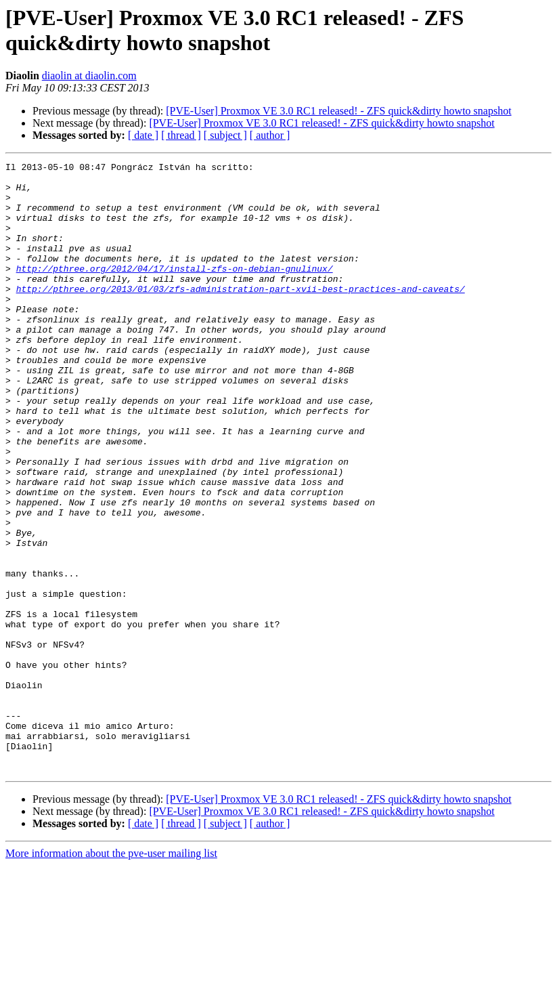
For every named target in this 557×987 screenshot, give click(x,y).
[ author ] (270, 135)
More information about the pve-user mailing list (111, 975)
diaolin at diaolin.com (89, 75)
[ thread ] (181, 135)
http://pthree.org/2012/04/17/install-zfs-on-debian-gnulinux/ (174, 291)
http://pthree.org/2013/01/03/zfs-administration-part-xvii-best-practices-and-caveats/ (240, 315)
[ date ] (143, 135)
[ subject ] (225, 135)
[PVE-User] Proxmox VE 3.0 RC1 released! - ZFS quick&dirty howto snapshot (338, 111)
